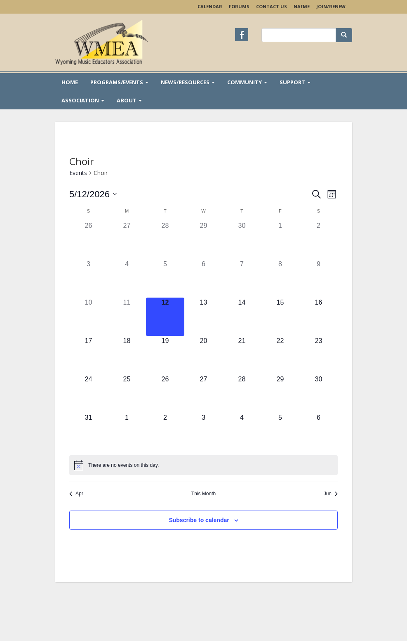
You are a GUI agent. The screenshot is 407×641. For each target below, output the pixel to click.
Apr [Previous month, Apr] (76, 494)
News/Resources (188, 82)
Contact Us (271, 6)
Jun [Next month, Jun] (331, 494)
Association (82, 100)
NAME (302, 6)
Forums (239, 6)
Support (295, 82)
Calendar (210, 6)
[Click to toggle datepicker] (93, 194)
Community (247, 82)
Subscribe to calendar (199, 520)
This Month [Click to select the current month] (203, 494)
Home (69, 82)
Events (78, 173)
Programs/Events (119, 82)
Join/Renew (331, 6)
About (129, 100)
